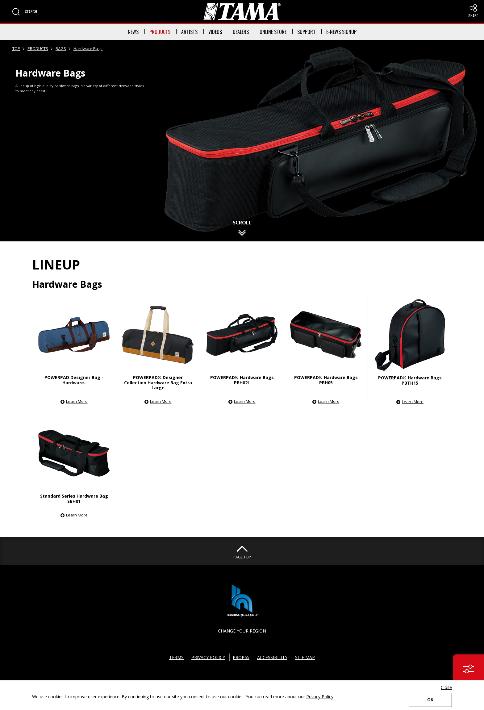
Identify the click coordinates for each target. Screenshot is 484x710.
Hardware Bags (87, 48)
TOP (16, 48)
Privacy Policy (319, 697)
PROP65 (241, 657)
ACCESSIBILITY (272, 657)
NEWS (133, 31)
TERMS (176, 657)
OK (430, 700)
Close (446, 687)
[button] (24, 11)
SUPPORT (306, 31)
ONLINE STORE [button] (273, 31)
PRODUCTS (159, 31)
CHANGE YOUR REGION (242, 631)
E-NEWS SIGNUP (341, 31)
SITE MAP (305, 657)
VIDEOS (215, 31)
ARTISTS (189, 31)
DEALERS (241, 31)
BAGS (61, 48)
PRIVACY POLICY (208, 657)
